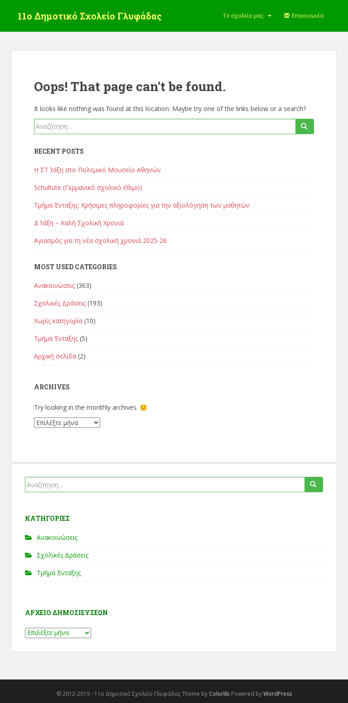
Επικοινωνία (304, 15)
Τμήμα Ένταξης (56, 338)
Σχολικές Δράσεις (60, 303)
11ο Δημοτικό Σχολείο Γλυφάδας (90, 16)
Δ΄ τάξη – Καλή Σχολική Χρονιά (79, 222)
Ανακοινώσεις (54, 285)
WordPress (277, 694)
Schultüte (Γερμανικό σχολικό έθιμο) (88, 187)
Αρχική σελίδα (55, 356)
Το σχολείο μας (243, 15)
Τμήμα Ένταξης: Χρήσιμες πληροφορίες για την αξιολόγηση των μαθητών (142, 205)
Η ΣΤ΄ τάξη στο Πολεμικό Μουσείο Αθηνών (97, 169)
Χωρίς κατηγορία (58, 320)
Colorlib (219, 694)
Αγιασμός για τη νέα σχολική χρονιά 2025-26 (100, 240)
